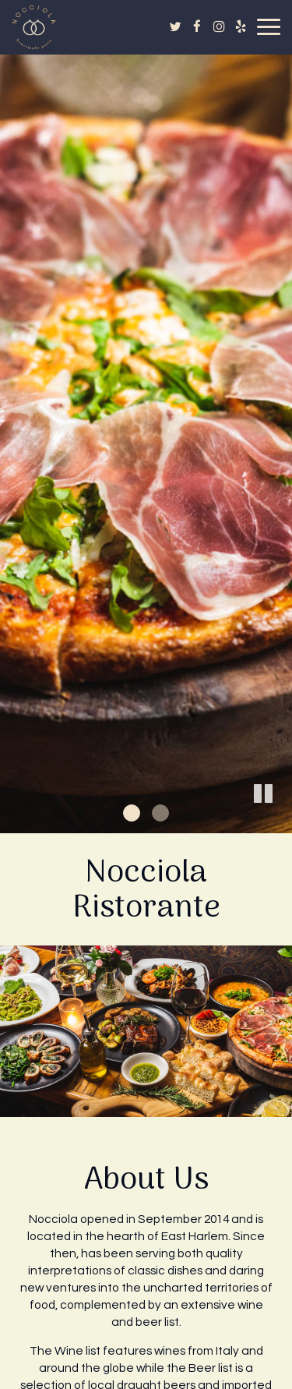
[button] (280, 821)
